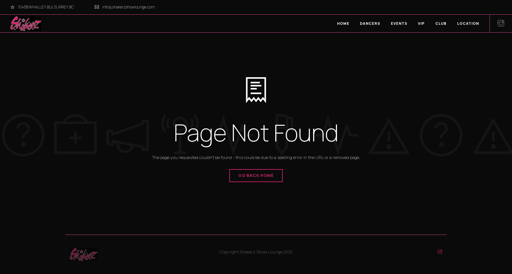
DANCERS (370, 23)
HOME (343, 23)
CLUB (441, 23)
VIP (421, 23)
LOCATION (468, 23)
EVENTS (399, 23)
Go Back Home (256, 175)
